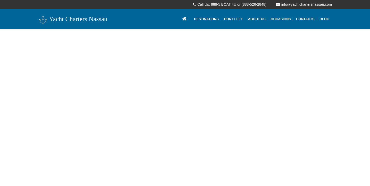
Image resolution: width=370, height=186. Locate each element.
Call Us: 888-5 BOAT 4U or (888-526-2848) (229, 4)
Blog (324, 19)
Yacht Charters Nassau (72, 20)
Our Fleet (233, 19)
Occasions (281, 19)
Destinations (206, 19)
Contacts (305, 19)
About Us (257, 19)
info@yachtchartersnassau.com (304, 4)
